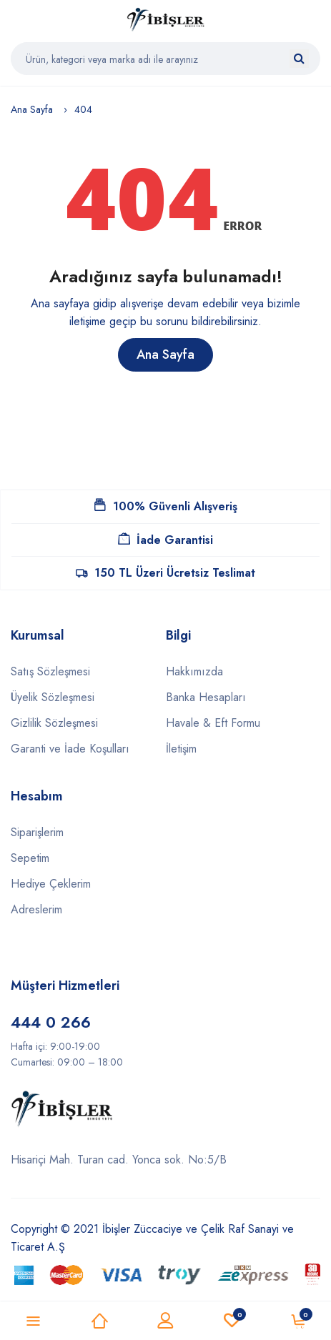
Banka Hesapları (206, 697)
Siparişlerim (37, 832)
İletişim (181, 748)
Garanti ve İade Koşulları (70, 748)
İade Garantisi (165, 540)
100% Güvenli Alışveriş (165, 506)
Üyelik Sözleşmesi (52, 697)
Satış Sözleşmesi (50, 671)
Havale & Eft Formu (213, 723)
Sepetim (30, 858)
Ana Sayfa (32, 109)
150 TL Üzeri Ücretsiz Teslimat (165, 573)
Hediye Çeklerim (51, 883)
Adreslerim (36, 909)
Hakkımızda (194, 671)
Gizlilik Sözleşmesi (54, 723)
